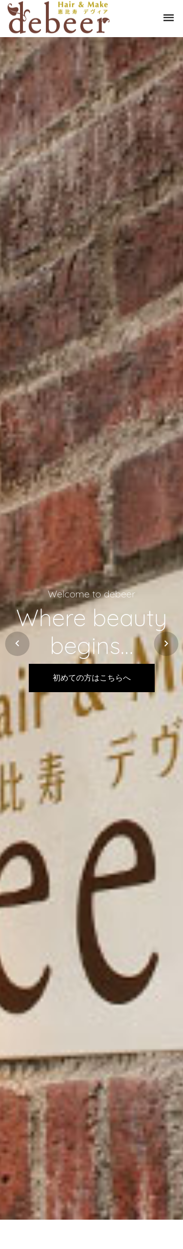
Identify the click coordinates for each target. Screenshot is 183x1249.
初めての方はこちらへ (92, 677)
